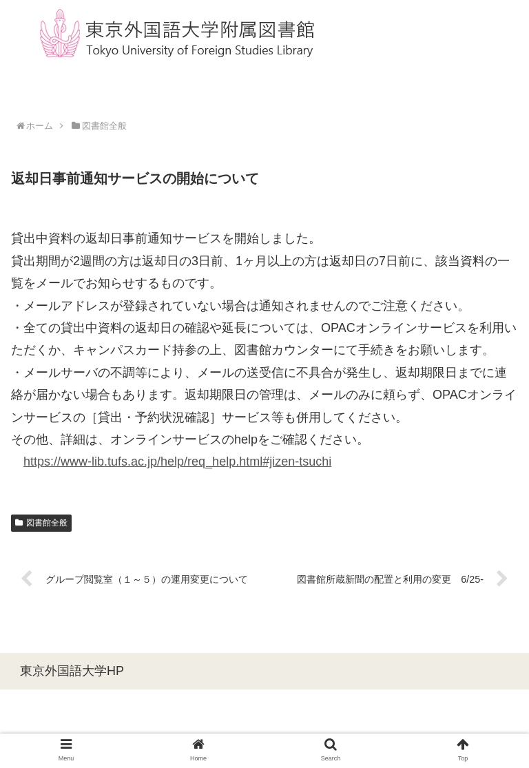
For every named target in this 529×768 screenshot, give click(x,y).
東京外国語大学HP (72, 671)
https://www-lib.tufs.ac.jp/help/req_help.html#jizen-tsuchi (177, 461)
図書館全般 (41, 523)
